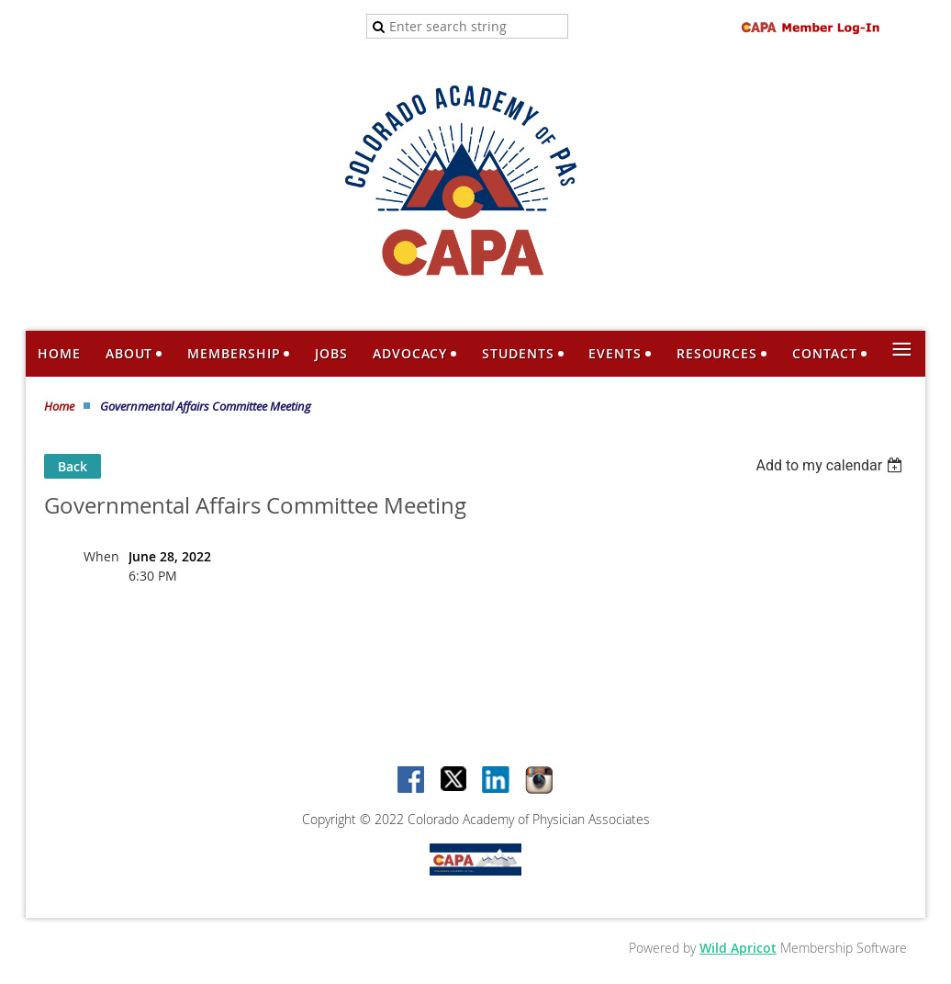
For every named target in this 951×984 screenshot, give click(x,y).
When (101, 556)
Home (59, 406)
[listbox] (831, 465)
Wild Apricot (738, 947)
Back (72, 466)
